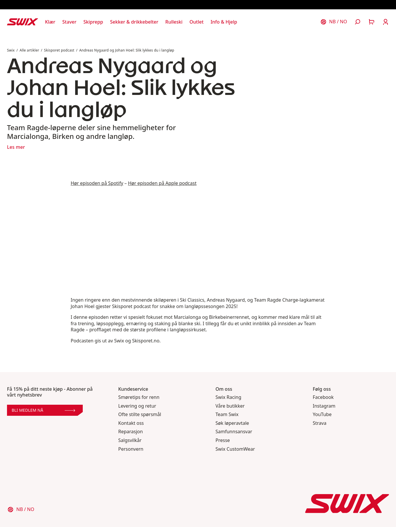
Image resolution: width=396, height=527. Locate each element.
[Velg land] (333, 21)
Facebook (323, 397)
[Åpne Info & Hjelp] (224, 22)
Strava (319, 423)
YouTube (322, 414)
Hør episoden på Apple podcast (162, 183)
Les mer (16, 147)
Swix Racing (229, 397)
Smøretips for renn (138, 397)
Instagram (324, 406)
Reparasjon (130, 432)
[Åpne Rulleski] (173, 22)
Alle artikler (29, 50)
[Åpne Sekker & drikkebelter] (134, 22)
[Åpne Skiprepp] (93, 22)
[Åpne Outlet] (196, 22)
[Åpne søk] (357, 22)
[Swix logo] (22, 21)
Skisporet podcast (59, 50)
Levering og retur (137, 406)
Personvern (130, 449)
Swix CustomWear (235, 449)
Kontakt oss (131, 423)
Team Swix (227, 414)
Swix (11, 50)
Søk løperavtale (232, 423)
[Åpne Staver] (69, 22)
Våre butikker (230, 406)
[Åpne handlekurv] (371, 22)
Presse (223, 440)
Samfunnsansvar (234, 432)
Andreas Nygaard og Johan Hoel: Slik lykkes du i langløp (126, 50)
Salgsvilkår (130, 440)
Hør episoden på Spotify (97, 183)
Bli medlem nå (43, 410)
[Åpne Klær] (50, 22)
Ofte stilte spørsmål (139, 414)
